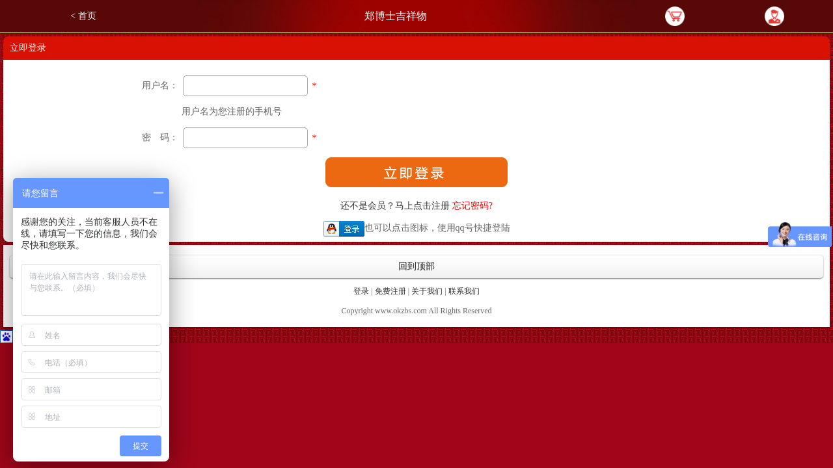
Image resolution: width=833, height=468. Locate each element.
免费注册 (390, 291)
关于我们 (427, 291)
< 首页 (83, 16)
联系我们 (464, 291)
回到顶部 (416, 266)
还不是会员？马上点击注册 (395, 206)
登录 (361, 291)
